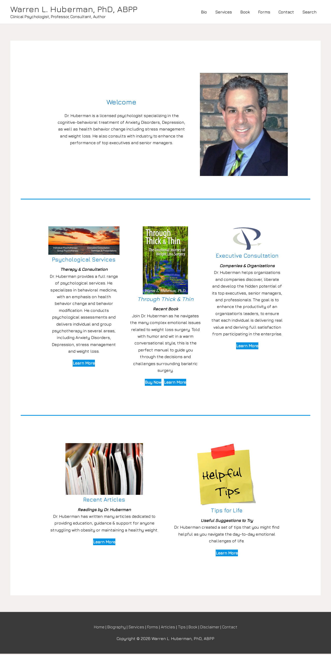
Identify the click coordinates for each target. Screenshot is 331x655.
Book (245, 12)
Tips (183, 628)
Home (95, 628)
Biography (114, 628)
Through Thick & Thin (165, 300)
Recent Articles (104, 500)
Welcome (121, 102)
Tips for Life (226, 511)
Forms (264, 12)
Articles (169, 628)
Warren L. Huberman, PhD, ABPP (78, 9)
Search (309, 12)
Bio (204, 12)
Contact (286, 12)
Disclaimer (213, 628)
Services (223, 12)
